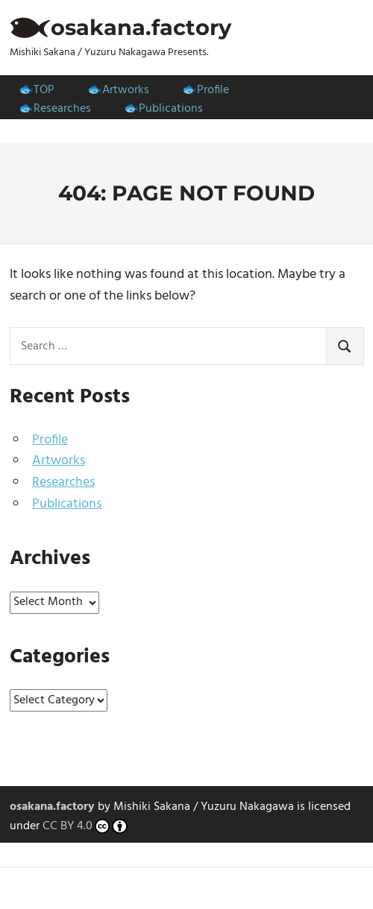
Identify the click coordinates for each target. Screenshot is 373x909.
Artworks (125, 90)
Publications (171, 108)
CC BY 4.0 (85, 827)
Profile (213, 90)
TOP (44, 90)
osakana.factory (141, 27)
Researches (62, 108)
